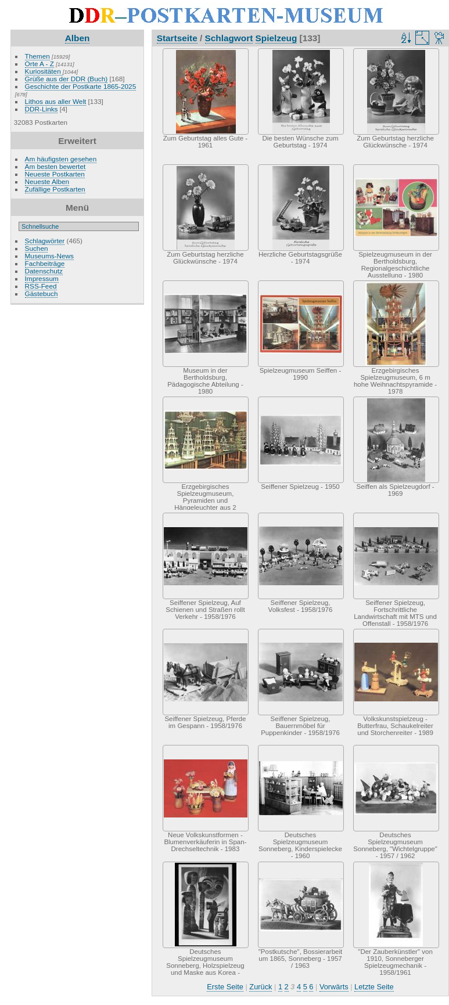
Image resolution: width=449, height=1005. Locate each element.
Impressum (42, 278)
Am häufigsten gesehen (61, 159)
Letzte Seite (374, 986)
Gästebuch (41, 293)
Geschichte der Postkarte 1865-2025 (81, 86)
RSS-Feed (41, 286)
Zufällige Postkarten (55, 189)
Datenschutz (44, 271)
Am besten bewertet (55, 166)
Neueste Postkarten (55, 174)
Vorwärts (334, 986)
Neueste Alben (47, 181)
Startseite (177, 38)
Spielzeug (276, 38)
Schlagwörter (45, 240)
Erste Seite (225, 986)
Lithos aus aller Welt (56, 101)
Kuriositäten (44, 71)
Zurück (260, 986)
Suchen (36, 248)
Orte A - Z (39, 63)
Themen (37, 56)
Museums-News (49, 256)
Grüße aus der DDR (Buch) (66, 78)
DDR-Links (41, 109)
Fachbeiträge (45, 263)
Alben (77, 38)
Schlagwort (229, 38)
